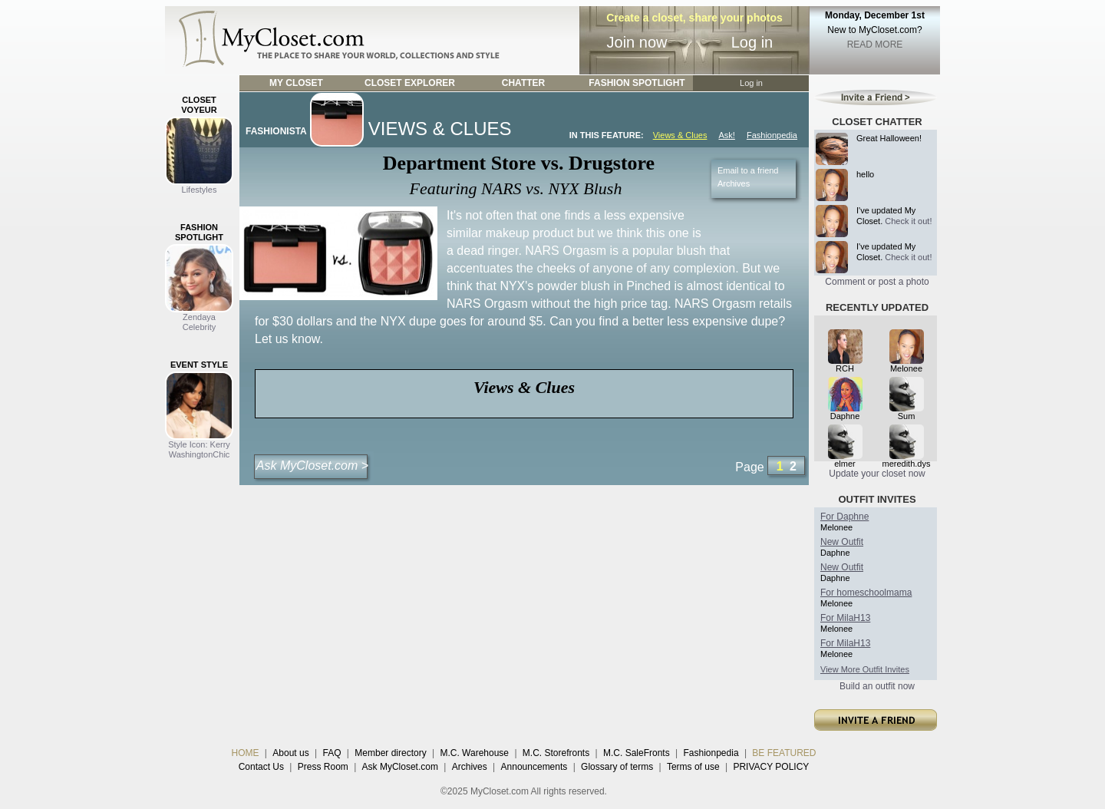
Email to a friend (747, 170)
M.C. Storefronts (556, 753)
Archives (733, 183)
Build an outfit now (877, 686)
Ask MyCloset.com (400, 766)
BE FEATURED (784, 753)
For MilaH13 (845, 618)
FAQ (331, 753)
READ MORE (875, 44)
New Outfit (841, 542)
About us (290, 753)
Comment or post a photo (877, 281)
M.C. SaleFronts (636, 753)
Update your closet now (877, 473)
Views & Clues (680, 135)
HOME (245, 753)
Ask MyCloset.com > (312, 465)
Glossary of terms (617, 766)
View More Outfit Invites (864, 669)
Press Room (323, 766)
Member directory (390, 753)
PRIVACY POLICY (771, 766)
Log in (752, 42)
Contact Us (261, 766)
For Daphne (844, 516)
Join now (637, 42)
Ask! (726, 135)
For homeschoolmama (866, 592)
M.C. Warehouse (474, 753)
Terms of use (693, 766)
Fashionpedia (772, 135)
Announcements (534, 766)
